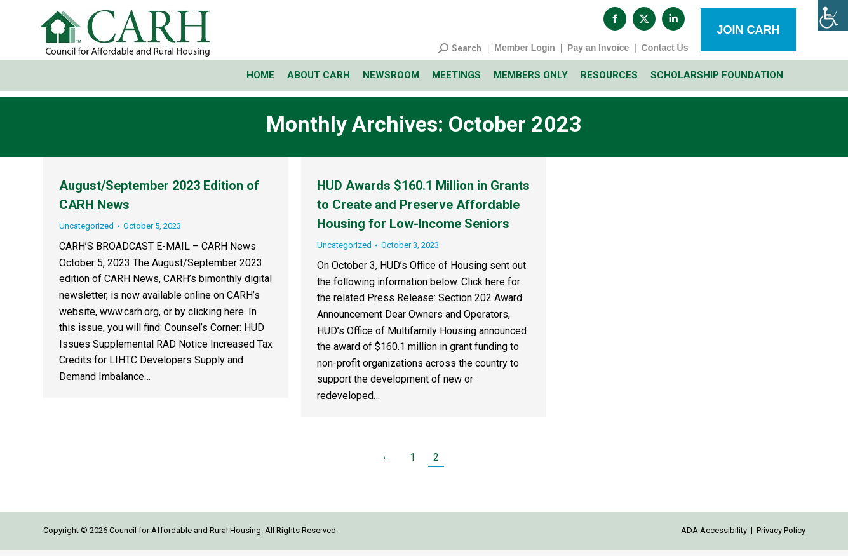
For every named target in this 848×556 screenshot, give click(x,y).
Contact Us (665, 54)
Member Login (524, 54)
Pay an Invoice (598, 54)
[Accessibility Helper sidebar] (833, 15)
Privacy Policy (781, 536)
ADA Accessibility (714, 536)
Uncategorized (86, 232)
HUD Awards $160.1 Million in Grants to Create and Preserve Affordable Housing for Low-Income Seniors (423, 211)
